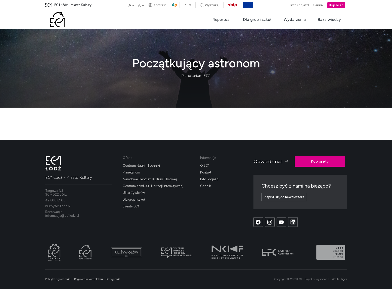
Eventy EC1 (131, 206)
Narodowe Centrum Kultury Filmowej (150, 179)
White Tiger (339, 279)
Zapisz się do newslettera (284, 197)
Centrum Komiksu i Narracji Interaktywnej (153, 186)
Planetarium (131, 172)
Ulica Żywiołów (134, 193)
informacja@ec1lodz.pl (62, 215)
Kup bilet (336, 5)
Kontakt (205, 172)
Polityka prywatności (58, 279)
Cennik (318, 5)
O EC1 (204, 165)
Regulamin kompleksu (88, 279)
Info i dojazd (299, 5)
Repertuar (221, 19)
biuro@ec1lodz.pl (57, 206)
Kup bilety (320, 161)
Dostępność (113, 279)
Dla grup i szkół (257, 19)
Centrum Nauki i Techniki (141, 165)
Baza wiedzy (329, 19)
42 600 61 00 (55, 200)
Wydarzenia (295, 19)
